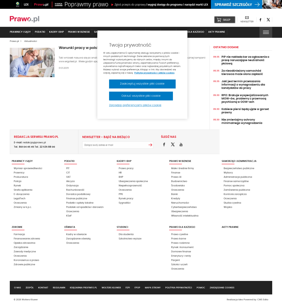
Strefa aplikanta (23, 190)
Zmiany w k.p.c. (23, 207)
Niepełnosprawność (130, 185)
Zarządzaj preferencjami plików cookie (135, 105)
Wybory (228, 172)
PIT (68, 168)
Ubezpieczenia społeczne (133, 181)
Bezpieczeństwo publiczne (239, 168)
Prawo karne (178, 238)
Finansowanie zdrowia (27, 238)
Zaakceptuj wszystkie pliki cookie (142, 83)
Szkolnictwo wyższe (130, 238)
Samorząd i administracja (239, 161)
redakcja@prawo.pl (34, 142)
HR (120, 172)
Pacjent (175, 260)
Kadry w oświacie (76, 234)
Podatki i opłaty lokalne (79, 203)
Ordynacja (72, 185)
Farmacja (19, 234)
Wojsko (228, 207)
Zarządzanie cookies (222, 288)
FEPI (128, 288)
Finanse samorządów (236, 181)
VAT (68, 177)
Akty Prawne (216, 32)
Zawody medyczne (25, 251)
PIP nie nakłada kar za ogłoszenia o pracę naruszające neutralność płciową (245, 60)
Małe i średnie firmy (182, 168)
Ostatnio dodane (226, 47)
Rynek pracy (126, 198)
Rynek (17, 185)
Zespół (29, 288)
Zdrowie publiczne (24, 264)
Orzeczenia (20, 203)
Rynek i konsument (182, 247)
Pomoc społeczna (234, 185)
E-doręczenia (21, 194)
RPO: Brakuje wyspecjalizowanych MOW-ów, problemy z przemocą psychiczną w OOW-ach (244, 98)
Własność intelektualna (184, 216)
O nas (17, 288)
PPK (121, 194)
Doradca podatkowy (78, 194)
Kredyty (175, 198)
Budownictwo (179, 181)
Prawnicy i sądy (20, 32)
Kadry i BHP (56, 32)
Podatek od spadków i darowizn (85, 207)
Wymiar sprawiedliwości (28, 168)
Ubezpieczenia (179, 211)
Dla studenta (126, 234)
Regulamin (59, 288)
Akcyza (70, 181)
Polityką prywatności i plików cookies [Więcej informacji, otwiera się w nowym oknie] (154, 73)
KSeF (69, 216)
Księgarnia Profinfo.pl (83, 288)
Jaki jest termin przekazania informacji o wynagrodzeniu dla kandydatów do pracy (243, 84)
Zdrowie (17, 227)
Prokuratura (21, 177)
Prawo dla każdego (191, 32)
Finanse (175, 172)
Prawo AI (176, 177)
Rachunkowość (75, 190)
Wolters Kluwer (111, 288)
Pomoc (201, 288)
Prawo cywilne (179, 234)
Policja (17, 181)
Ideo (240, 300)
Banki (174, 194)
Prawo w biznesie (79, 32)
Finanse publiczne (76, 198)
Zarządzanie (21, 247)
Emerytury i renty (181, 256)
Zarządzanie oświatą (78, 238)
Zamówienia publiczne (237, 190)
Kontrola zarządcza (235, 194)
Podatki (40, 32)
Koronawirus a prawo (26, 260)
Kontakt (43, 288)
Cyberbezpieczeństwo (184, 207)
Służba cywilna (232, 203)
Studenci (122, 227)
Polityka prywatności (178, 288)
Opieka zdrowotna (24, 243)
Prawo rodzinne (180, 243)
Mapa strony (153, 288)
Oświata (69, 227)
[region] (142, 75)
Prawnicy (19, 172)
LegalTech (19, 198)
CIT (68, 172)
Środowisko (178, 185)
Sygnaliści (124, 203)
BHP (121, 177)
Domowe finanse (181, 251)
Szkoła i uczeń (179, 264)
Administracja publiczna (238, 177)
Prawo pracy (126, 168)
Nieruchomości (180, 203)
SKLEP (223, 20)
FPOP (137, 288)
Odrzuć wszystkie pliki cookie (141, 96)
